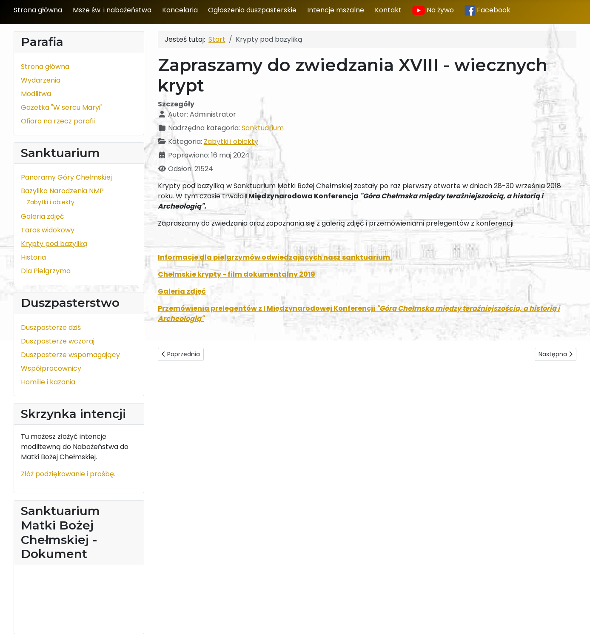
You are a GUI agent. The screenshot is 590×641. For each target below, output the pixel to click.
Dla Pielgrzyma (46, 271)
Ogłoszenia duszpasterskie (252, 10)
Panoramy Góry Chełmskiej (66, 177)
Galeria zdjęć (42, 216)
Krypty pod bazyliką (54, 244)
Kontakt (388, 10)
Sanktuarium (263, 128)
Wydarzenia (40, 80)
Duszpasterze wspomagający (70, 355)
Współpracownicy (51, 368)
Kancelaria (180, 10)
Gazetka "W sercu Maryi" (62, 107)
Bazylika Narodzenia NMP (62, 191)
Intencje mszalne (335, 10)
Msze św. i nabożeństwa (112, 10)
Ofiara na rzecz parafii (58, 121)
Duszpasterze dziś (51, 327)
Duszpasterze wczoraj (57, 341)
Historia (33, 257)
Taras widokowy (47, 230)
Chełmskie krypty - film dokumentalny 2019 (236, 274)
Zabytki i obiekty (50, 202)
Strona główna (38, 10)
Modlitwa (36, 94)
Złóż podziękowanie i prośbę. (68, 474)
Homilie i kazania (48, 382)
